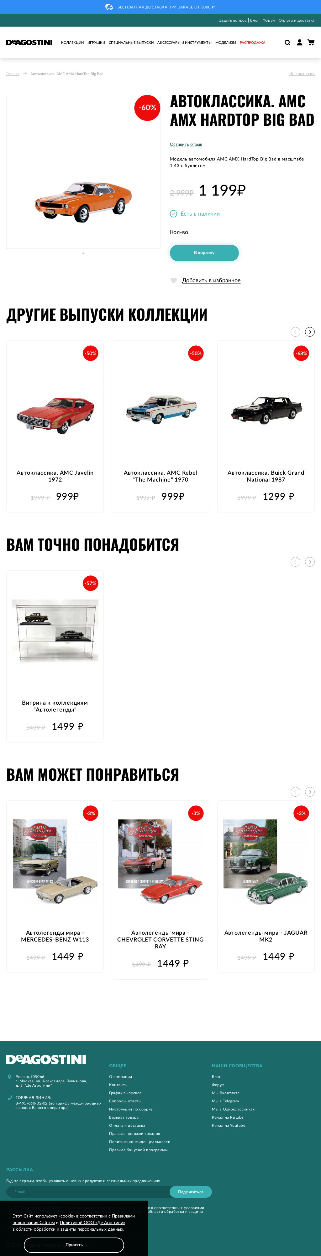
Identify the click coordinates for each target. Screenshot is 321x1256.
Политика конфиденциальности (139, 1142)
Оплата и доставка (297, 20)
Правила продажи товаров (134, 1134)
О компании (120, 1077)
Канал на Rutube (228, 1117)
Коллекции (72, 42)
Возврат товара (124, 1117)
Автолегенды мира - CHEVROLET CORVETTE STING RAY (160, 940)
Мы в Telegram (225, 1101)
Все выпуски (302, 74)
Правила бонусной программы (138, 1150)
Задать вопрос (233, 20)
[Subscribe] (191, 1192)
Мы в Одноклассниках (233, 1109)
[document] (74, 1233)
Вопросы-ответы (125, 1101)
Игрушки (96, 42)
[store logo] (29, 42)
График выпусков (125, 1093)
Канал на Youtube (228, 1125)
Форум (269, 20)
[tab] (160, 1066)
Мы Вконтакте (225, 1093)
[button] (83, 259)
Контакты (118, 1085)
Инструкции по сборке (131, 1109)
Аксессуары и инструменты (184, 42)
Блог (254, 20)
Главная (12, 74)
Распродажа (253, 42)
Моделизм (225, 42)
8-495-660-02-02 (32, 1103)
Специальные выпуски (131, 42)
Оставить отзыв (186, 144)
